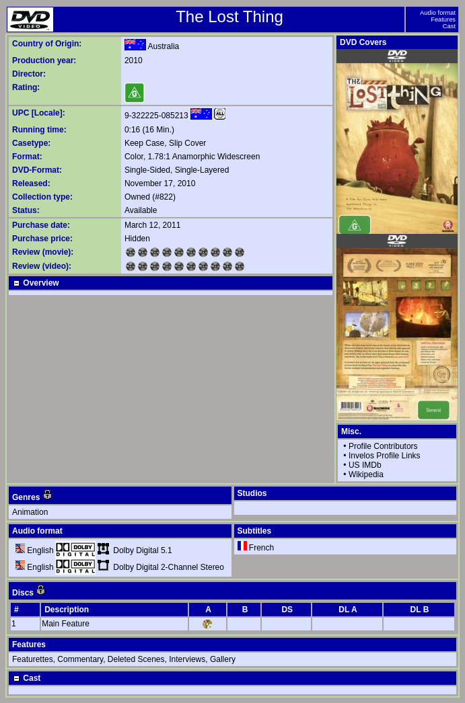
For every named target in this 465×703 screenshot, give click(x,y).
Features (443, 19)
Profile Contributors (383, 446)
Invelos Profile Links (385, 455)
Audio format (438, 12)
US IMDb (365, 465)
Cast (449, 26)
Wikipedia (366, 474)
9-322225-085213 (156, 115)
